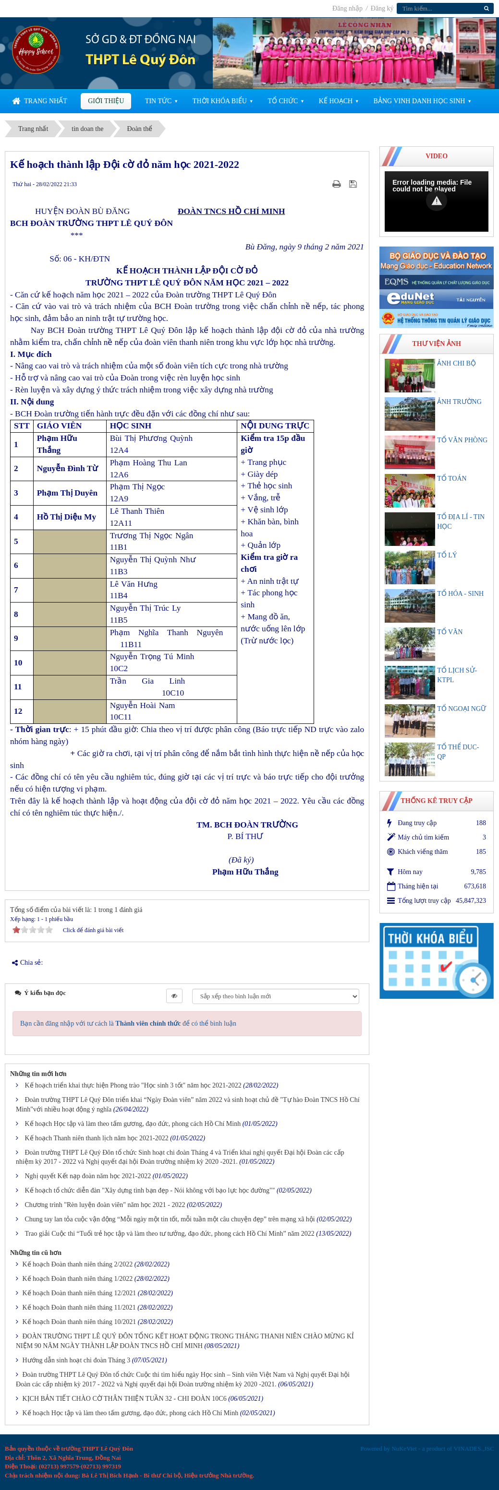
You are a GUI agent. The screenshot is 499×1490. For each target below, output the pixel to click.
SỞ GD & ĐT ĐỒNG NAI (140, 40)
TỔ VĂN (449, 632)
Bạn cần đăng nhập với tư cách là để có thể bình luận (128, 1023)
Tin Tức (158, 101)
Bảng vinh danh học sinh (419, 101)
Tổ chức (283, 101)
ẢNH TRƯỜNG (459, 401)
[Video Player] (436, 201)
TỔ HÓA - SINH (460, 593)
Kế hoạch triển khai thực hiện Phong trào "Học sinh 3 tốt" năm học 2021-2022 (133, 1085)
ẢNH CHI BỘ (456, 363)
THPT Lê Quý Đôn (140, 60)
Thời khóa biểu (220, 101)
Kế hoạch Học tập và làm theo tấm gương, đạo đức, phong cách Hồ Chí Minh (133, 1123)
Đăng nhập (348, 8)
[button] (436, 200)
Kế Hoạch (336, 101)
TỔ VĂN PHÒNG (462, 440)
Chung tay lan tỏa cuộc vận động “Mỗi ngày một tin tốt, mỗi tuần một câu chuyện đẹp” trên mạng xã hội (170, 1219)
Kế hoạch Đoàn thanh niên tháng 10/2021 (79, 1321)
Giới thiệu (106, 101)
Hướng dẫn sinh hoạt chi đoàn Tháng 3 (77, 1360)
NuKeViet (404, 1448)
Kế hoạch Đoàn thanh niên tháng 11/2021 (79, 1307)
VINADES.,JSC (473, 1448)
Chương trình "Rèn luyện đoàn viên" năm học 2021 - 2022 (105, 1204)
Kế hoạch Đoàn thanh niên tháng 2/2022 (78, 1264)
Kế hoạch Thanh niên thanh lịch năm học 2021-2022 (97, 1138)
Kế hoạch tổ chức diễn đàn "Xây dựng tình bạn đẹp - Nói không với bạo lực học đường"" (150, 1190)
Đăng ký (382, 8)
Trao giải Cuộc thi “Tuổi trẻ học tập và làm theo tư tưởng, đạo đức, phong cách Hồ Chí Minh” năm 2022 (170, 1233)
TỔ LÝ (447, 555)
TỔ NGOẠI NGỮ (461, 708)
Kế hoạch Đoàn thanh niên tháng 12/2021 (79, 1293)
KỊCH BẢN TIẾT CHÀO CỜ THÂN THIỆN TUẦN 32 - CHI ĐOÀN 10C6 (125, 1398)
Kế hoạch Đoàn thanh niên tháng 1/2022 (78, 1278)
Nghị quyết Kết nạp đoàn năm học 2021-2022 (88, 1176)
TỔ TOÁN (451, 478)
